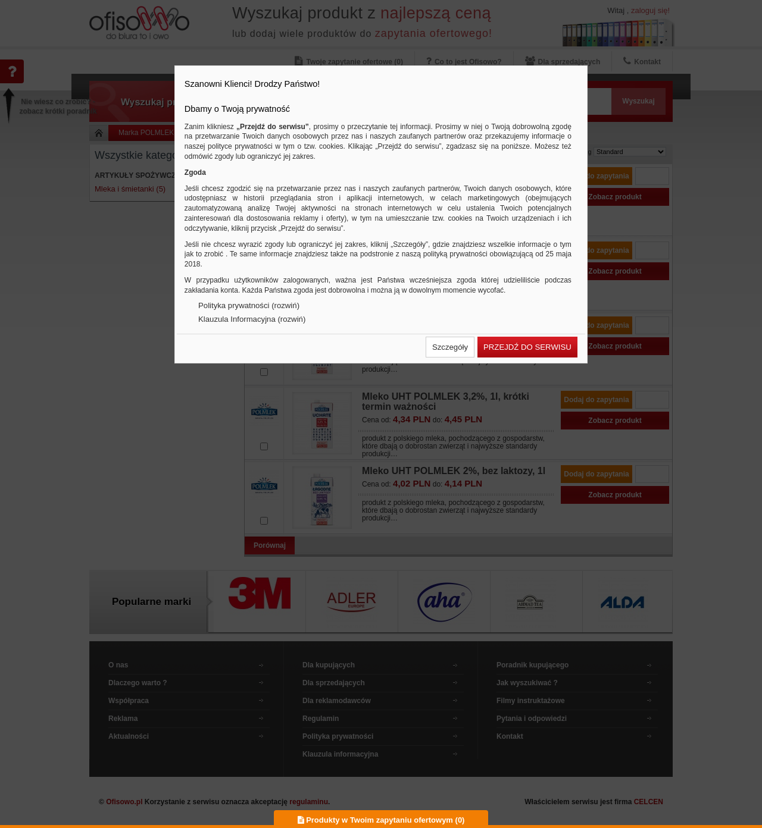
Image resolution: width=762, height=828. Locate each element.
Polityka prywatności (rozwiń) (248, 305)
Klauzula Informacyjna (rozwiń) (251, 319)
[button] (450, 347)
